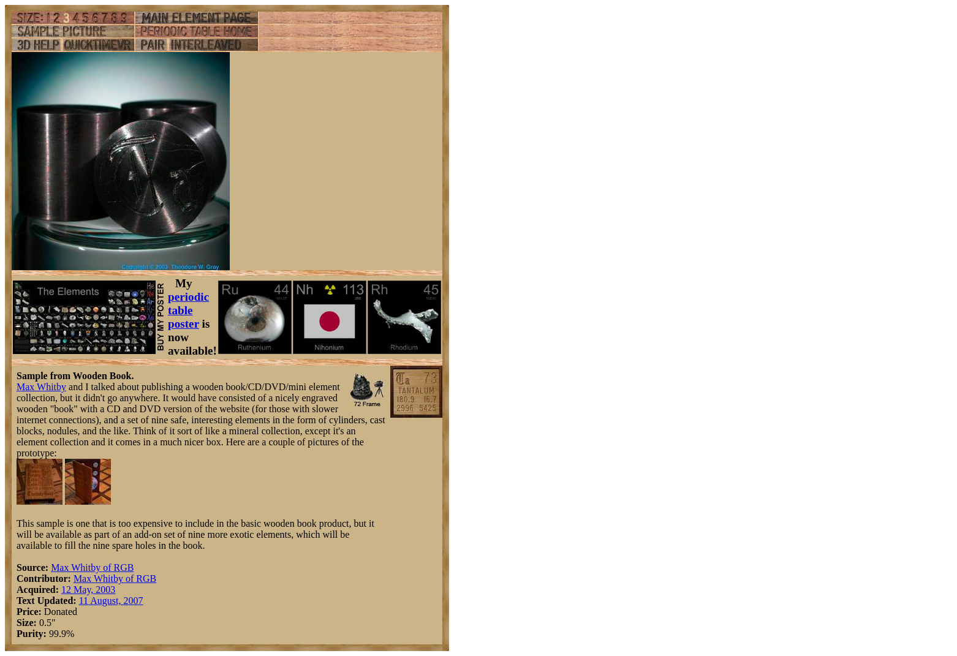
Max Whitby (41, 387)
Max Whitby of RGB (92, 567)
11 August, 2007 (111, 600)
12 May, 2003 (88, 589)
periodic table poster (188, 310)
